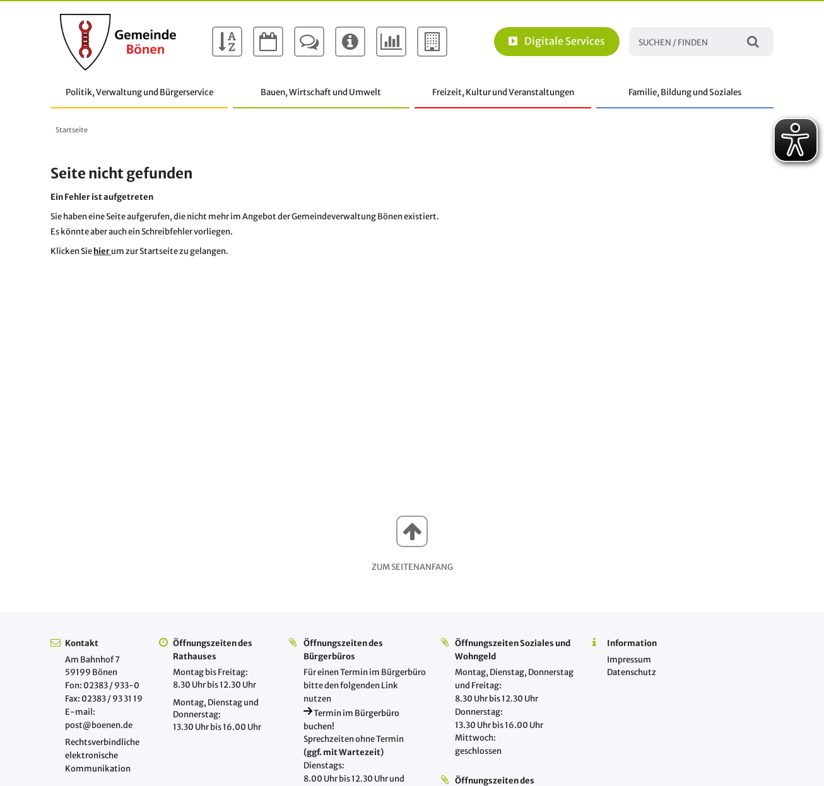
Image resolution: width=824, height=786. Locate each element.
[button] (412, 531)
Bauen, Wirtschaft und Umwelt (321, 92)
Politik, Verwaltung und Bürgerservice (139, 92)
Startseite (72, 129)
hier (102, 251)
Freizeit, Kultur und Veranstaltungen (503, 92)
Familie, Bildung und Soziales (684, 92)
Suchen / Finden (753, 41)
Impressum (629, 659)
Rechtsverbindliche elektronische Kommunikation (102, 755)
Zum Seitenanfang (412, 567)
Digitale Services (557, 41)
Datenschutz (631, 672)
